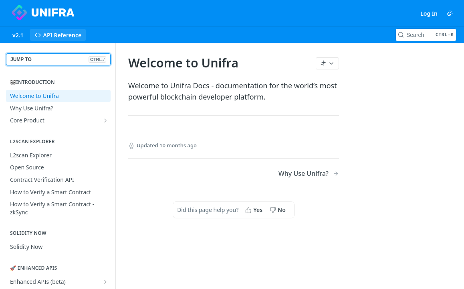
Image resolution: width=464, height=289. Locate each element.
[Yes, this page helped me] (254, 210)
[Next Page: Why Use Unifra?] (308, 173)
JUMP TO (58, 59)
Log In (429, 13)
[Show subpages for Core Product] (105, 120)
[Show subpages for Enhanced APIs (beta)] (105, 282)
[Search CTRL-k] (426, 35)
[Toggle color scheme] (450, 13)
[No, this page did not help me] (278, 210)
